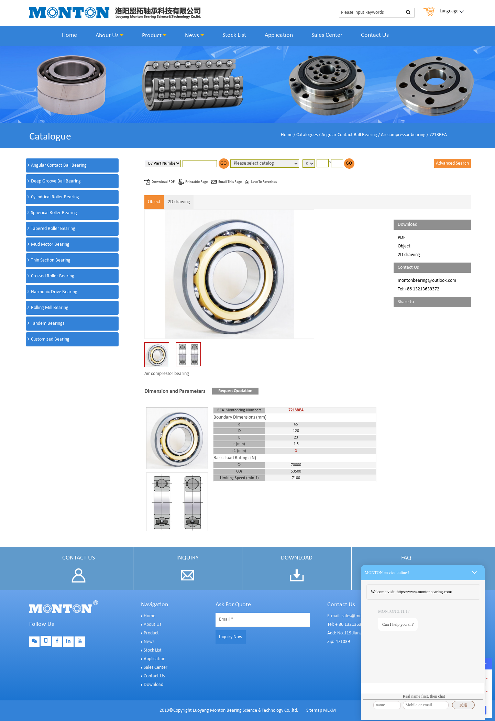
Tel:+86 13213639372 (418, 289)
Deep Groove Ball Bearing (56, 181)
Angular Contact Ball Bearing (349, 134)
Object (154, 201)
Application (279, 35)
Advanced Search (452, 163)
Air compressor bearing (403, 134)
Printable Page (196, 182)
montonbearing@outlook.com (427, 280)
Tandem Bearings (47, 323)
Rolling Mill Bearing (49, 307)
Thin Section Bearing (50, 260)
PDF (401, 237)
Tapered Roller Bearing (53, 228)
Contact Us (375, 35)
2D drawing (179, 201)
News (194, 35)
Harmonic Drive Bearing (54, 292)
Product (154, 35)
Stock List (234, 35)
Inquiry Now (230, 637)
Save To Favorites (264, 182)
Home (69, 35)
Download (153, 684)
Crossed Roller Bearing (52, 276)
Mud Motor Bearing (50, 244)
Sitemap (314, 710)
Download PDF (163, 182)
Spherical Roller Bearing (54, 212)
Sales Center (326, 35)
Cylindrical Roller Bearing (55, 197)
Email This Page (230, 182)
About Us (109, 35)
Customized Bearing (50, 339)
